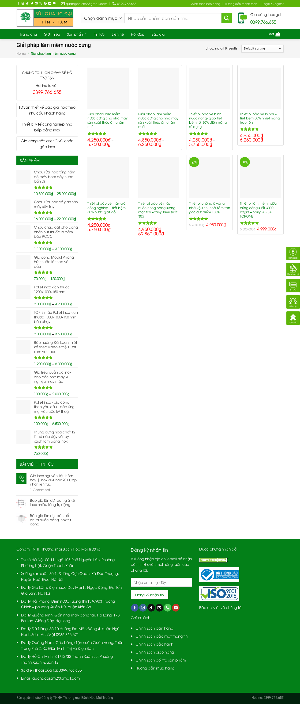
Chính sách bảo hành (154, 643)
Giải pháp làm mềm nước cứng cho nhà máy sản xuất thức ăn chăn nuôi (107, 120)
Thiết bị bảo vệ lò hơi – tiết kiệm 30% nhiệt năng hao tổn (260, 118)
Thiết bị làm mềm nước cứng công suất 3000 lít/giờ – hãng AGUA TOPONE (258, 209)
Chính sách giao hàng (154, 651)
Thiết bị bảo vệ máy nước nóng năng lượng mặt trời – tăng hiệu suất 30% (157, 209)
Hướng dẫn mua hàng (154, 667)
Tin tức (99, 34)
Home (21, 53)
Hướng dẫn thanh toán (241, 4)
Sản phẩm (77, 34)
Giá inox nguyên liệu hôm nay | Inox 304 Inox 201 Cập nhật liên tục (53, 479)
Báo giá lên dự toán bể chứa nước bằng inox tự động (50, 519)
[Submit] (226, 18)
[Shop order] (262, 49)
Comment (40, 489)
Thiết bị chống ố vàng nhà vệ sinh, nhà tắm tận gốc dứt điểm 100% (209, 207)
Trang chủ (28, 34)
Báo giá (158, 34)
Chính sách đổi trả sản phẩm (160, 659)
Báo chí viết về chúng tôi (220, 607)
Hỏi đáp (137, 34)
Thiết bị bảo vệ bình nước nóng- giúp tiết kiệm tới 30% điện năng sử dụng (208, 120)
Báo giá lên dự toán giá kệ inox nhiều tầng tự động (52, 502)
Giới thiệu (52, 34)
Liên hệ (118, 34)
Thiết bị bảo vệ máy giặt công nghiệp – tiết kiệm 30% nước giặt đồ (107, 207)
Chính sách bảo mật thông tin (161, 635)
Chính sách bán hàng (205, 4)
